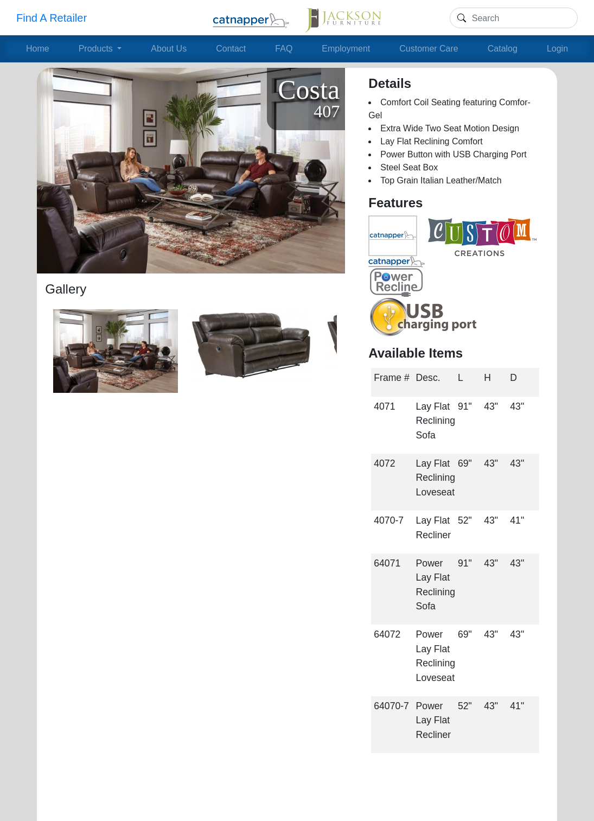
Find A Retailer (51, 18)
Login (557, 48)
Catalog (503, 48)
